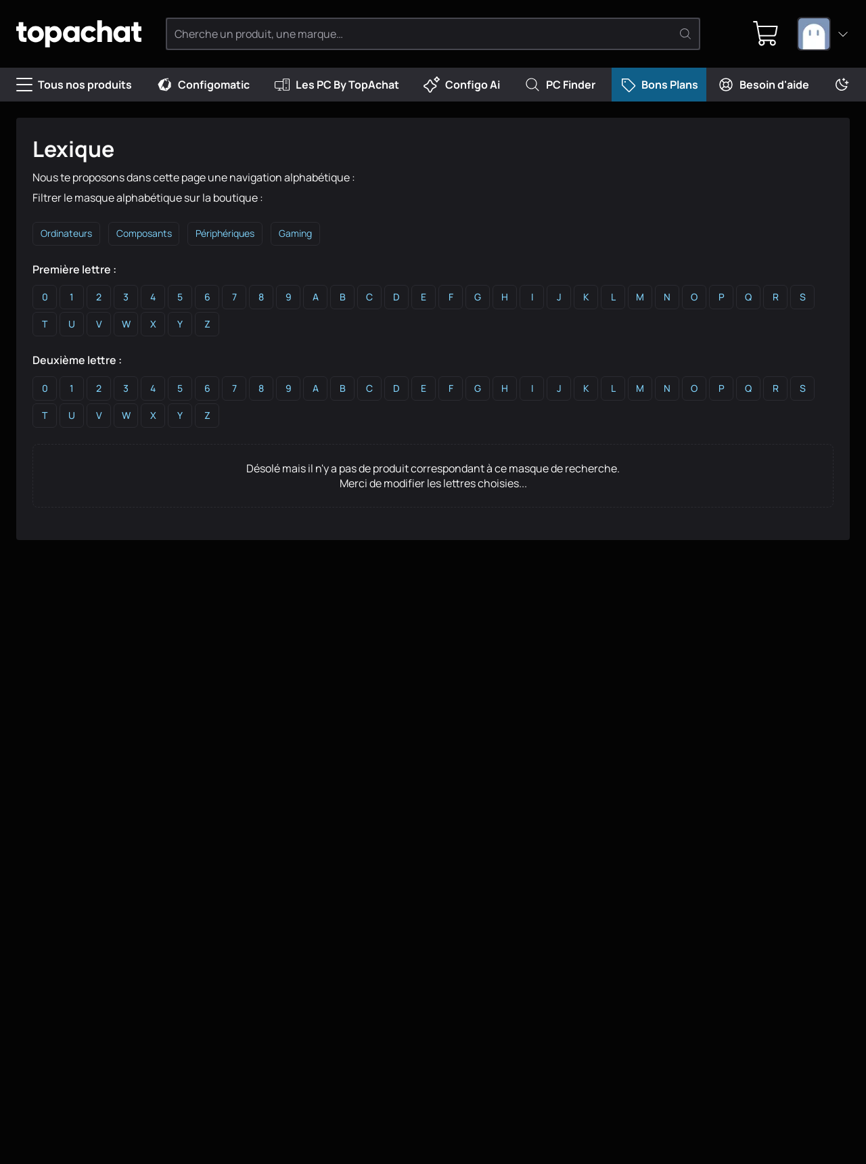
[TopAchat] (87, 34)
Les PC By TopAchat (336, 84)
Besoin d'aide (763, 84)
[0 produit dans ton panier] (764, 34)
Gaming (300, 234)
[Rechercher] (687, 34)
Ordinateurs (67, 234)
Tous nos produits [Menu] (74, 84)
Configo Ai (462, 84)
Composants (146, 234)
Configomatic (203, 84)
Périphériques (229, 234)
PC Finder (559, 84)
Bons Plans (659, 84)
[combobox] (823, 34)
